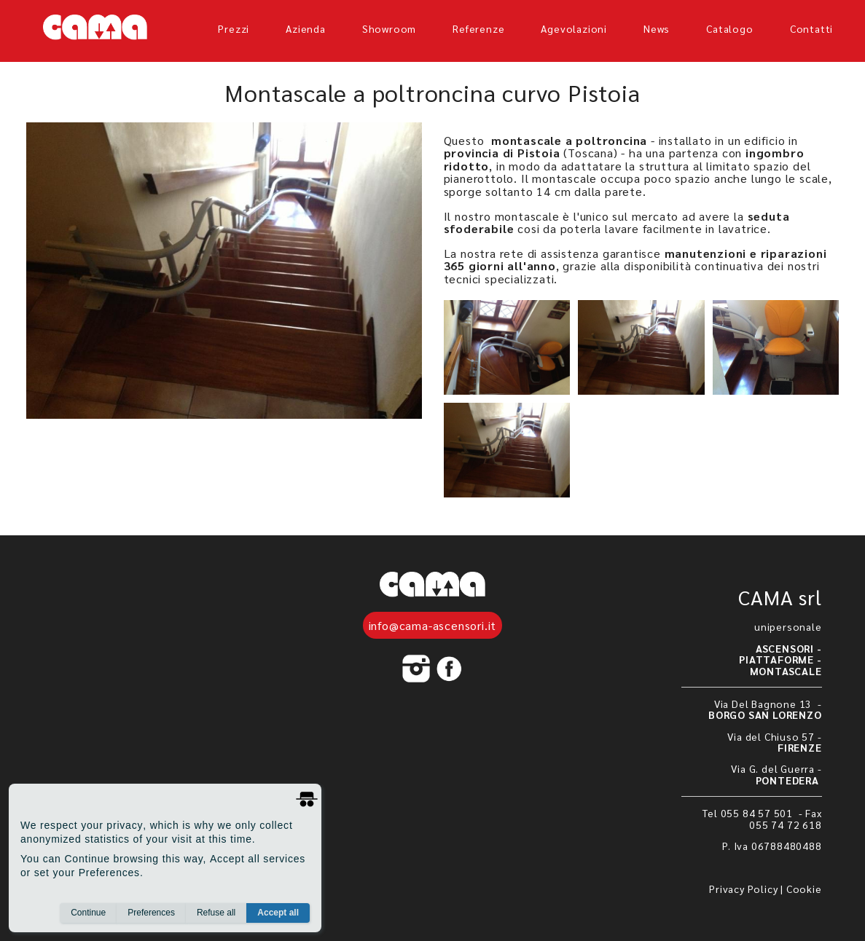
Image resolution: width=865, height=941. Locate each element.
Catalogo (729, 28)
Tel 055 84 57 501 (748, 812)
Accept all (278, 912)
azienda (306, 28)
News (656, 28)
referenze (478, 28)
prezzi (233, 28)
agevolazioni (574, 28)
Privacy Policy (743, 888)
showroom (389, 28)
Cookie (804, 888)
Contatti (811, 28)
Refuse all (216, 912)
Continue (88, 912)
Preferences (151, 912)
